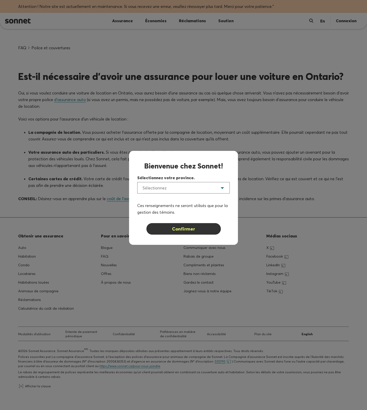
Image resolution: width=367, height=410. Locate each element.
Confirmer (183, 229)
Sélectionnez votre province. (166, 177)
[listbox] (183, 188)
